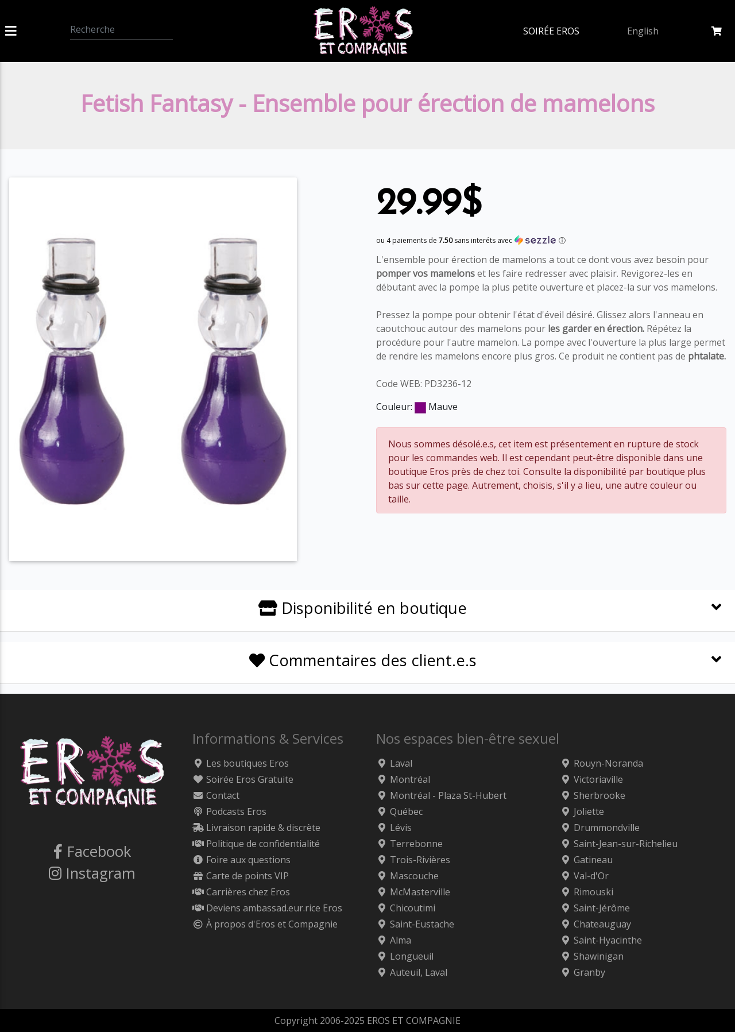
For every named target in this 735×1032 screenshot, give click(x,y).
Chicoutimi (405, 908)
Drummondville (600, 827)
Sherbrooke (592, 795)
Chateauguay (595, 924)
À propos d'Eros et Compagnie (265, 924)
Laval (394, 763)
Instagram (92, 873)
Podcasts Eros (229, 811)
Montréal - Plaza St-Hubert (441, 795)
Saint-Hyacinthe (601, 940)
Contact (215, 795)
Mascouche (407, 875)
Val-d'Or (584, 875)
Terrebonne (409, 843)
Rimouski (586, 892)
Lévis (394, 827)
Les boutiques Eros (240, 763)
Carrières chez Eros (241, 892)
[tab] (367, 611)
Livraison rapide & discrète (256, 827)
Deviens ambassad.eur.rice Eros (267, 908)
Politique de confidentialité (256, 843)
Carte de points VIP (240, 875)
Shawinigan (592, 956)
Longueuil (405, 956)
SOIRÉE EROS (551, 31)
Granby (582, 972)
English (643, 31)
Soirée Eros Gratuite (242, 779)
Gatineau (586, 859)
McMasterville (413, 892)
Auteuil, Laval (411, 972)
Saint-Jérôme (595, 908)
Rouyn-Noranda (601, 763)
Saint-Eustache (415, 924)
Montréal (403, 779)
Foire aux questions (241, 859)
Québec (399, 811)
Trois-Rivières (413, 859)
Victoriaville (591, 779)
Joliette (582, 811)
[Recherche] (121, 29)
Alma (393, 940)
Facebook (92, 851)
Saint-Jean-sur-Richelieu (619, 843)
